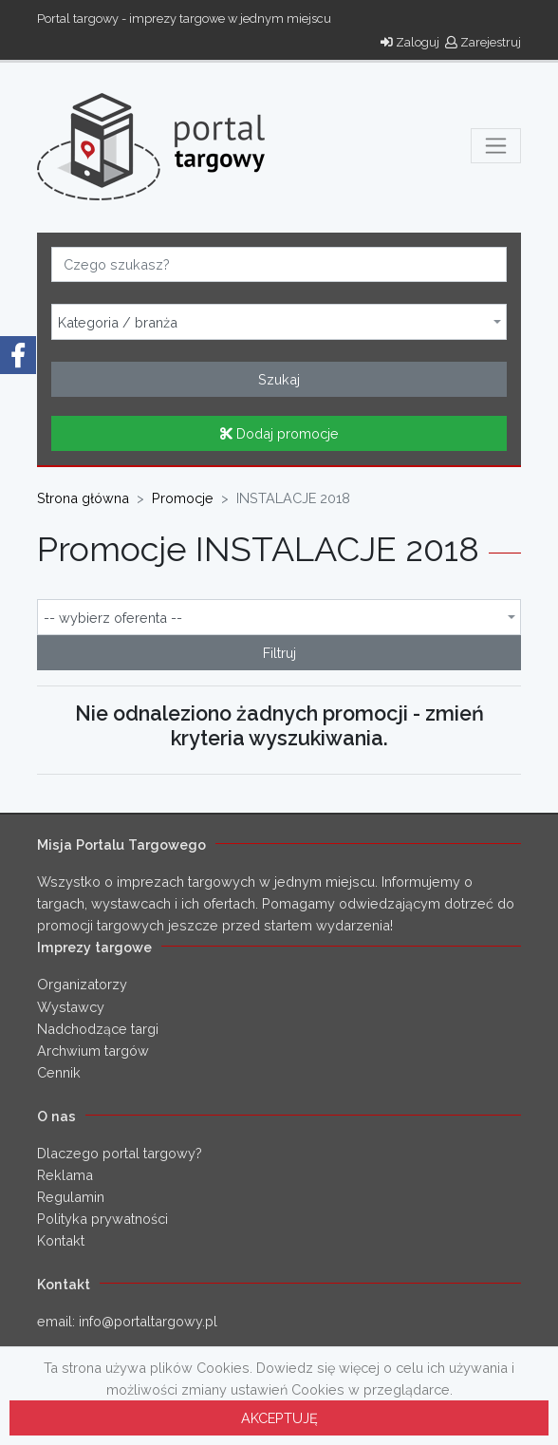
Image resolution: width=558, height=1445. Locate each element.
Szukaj (279, 379)
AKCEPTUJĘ (279, 1418)
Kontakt (60, 1240)
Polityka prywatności (102, 1218)
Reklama (65, 1175)
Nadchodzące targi (97, 1029)
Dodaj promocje (279, 433)
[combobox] (279, 322)
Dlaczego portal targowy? (119, 1153)
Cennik (59, 1072)
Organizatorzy (82, 984)
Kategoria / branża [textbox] (117, 322)
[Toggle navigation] (496, 145)
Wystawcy (70, 1007)
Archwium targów (93, 1050)
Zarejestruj (483, 42)
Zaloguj (410, 42)
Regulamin (70, 1197)
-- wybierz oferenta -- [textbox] (113, 618)
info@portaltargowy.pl (148, 1321)
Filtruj (279, 653)
